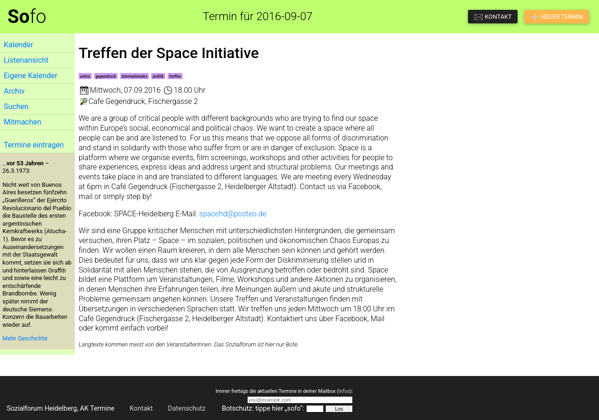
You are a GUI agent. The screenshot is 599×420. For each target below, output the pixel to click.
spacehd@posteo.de (233, 213)
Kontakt (141, 409)
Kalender (18, 44)
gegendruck (105, 76)
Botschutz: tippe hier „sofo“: (263, 409)
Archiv (14, 91)
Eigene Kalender (31, 75)
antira (85, 76)
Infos (344, 391)
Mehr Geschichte (24, 338)
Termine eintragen (34, 144)
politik (158, 76)
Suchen (16, 106)
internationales (134, 76)
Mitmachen (22, 122)
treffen (175, 76)
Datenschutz (186, 409)
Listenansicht (26, 60)
